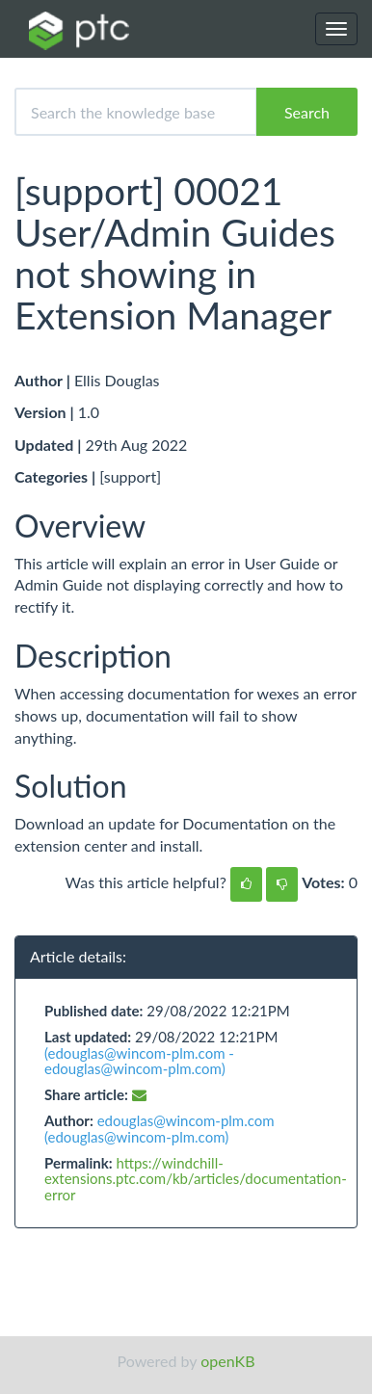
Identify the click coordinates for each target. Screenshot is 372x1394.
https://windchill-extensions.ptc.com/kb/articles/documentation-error (195, 1178)
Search (307, 112)
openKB (227, 1361)
